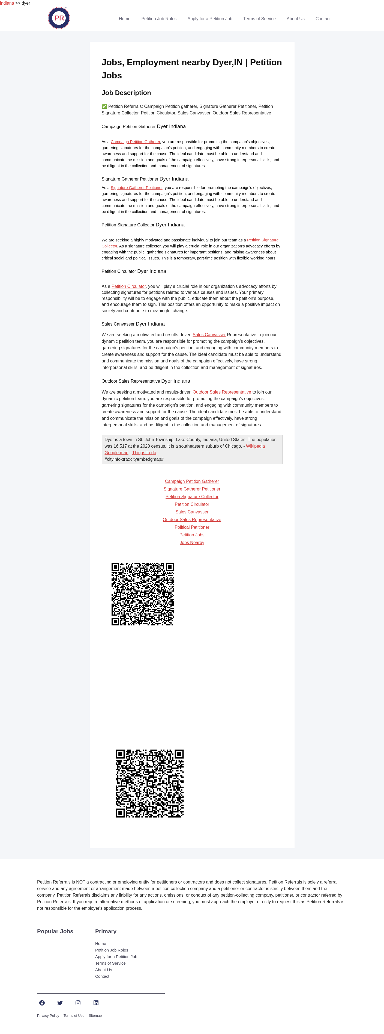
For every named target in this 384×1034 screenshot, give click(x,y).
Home (125, 18)
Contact (323, 18)
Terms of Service (259, 18)
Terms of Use (74, 1016)
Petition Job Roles (158, 18)
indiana (7, 3)
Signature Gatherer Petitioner (137, 187)
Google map (116, 452)
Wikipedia (255, 446)
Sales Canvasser (209, 334)
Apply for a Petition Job (209, 18)
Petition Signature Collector (192, 496)
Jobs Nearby (192, 542)
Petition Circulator (129, 286)
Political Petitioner (192, 527)
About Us (296, 18)
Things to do (144, 452)
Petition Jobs (192, 535)
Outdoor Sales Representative (222, 392)
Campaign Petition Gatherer (135, 142)
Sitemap (95, 1016)
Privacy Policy (48, 1016)
